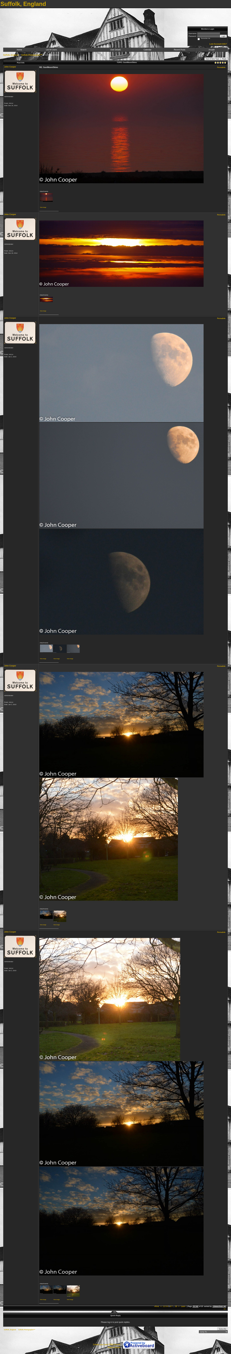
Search (83, 50)
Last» (183, 1306)
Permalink (221, 67)
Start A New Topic (212, 59)
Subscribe (223, 1329)
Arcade (212, 50)
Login (223, 36)
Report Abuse (114, 1347)
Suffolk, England (10, 55)
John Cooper (10, 67)
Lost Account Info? (218, 44)
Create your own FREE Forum (106, 1344)
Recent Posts (179, 50)
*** (225, 1309)
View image (43, 207)
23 (176, 1306)
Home (19, 50)
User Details (115, 50)
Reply (224, 59)
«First (156, 1306)
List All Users (51, 50)
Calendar (147, 50)
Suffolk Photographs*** (31, 55)
